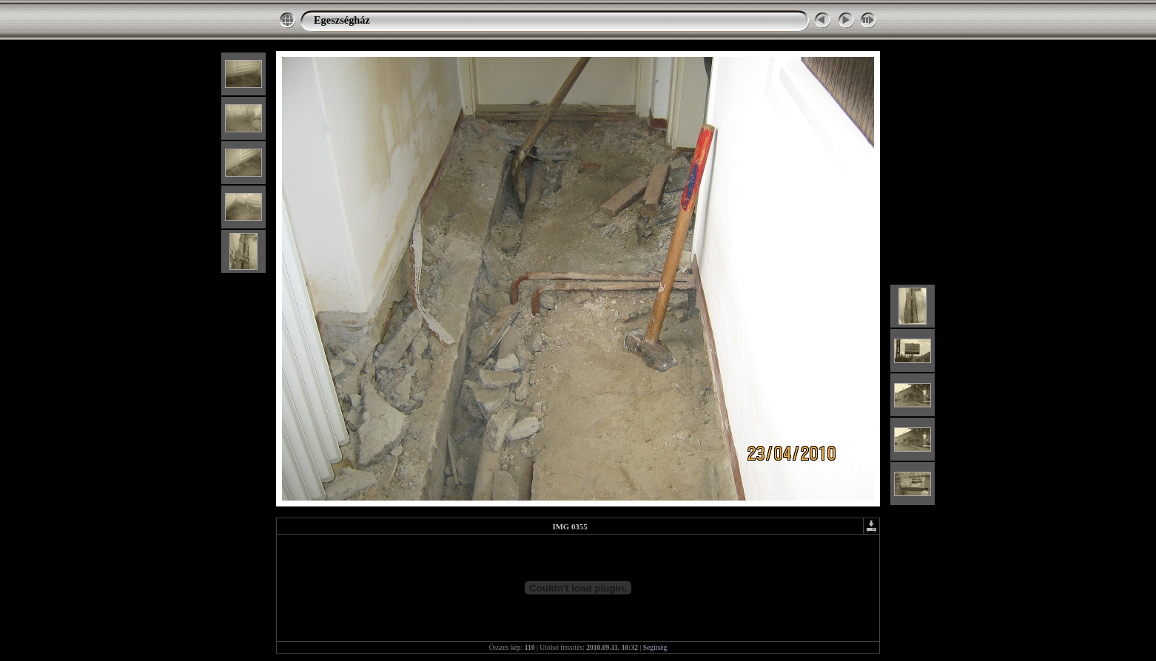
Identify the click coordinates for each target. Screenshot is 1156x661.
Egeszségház (342, 20)
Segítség (655, 647)
